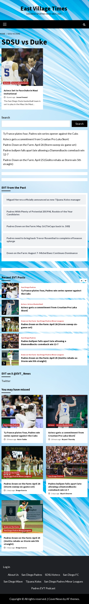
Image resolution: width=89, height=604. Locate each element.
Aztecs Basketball (20, 83)
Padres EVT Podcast (43, 588)
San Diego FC (71, 574)
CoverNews (55, 599)
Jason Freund (22, 97)
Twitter (6, 381)
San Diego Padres (28, 287)
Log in (6, 566)
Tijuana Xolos (33, 581)
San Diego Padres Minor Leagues (50, 321)
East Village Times (44, 8)
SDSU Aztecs (52, 574)
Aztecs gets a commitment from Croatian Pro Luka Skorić (36, 139)
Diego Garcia (21, 490)
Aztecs (7, 83)
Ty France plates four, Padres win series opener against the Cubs (40, 133)
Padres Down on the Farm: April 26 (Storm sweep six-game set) (39, 144)
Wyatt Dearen (66, 493)
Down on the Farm (28, 321)
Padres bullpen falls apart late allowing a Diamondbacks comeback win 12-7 (43, 152)
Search (6, 117)
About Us (13, 574)
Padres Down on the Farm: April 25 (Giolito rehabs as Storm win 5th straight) (42, 162)
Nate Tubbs (22, 439)
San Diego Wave (13, 581)
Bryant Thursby (68, 439)
